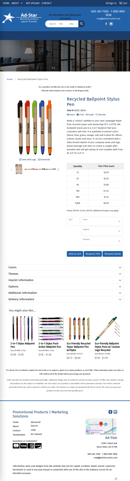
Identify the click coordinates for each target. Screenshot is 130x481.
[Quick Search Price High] (73, 23)
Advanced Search (36, 424)
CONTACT (47, 3)
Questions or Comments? (25, 441)
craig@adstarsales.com (108, 18)
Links (33, 430)
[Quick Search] (51, 23)
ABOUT (15, 3)
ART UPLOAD (32, 3)
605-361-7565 (100, 11)
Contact (17, 430)
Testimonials (19, 434)
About (16, 426)
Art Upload (36, 434)
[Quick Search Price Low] (63, 23)
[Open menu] (124, 35)
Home (16, 422)
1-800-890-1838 (109, 454)
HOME (6, 3)
